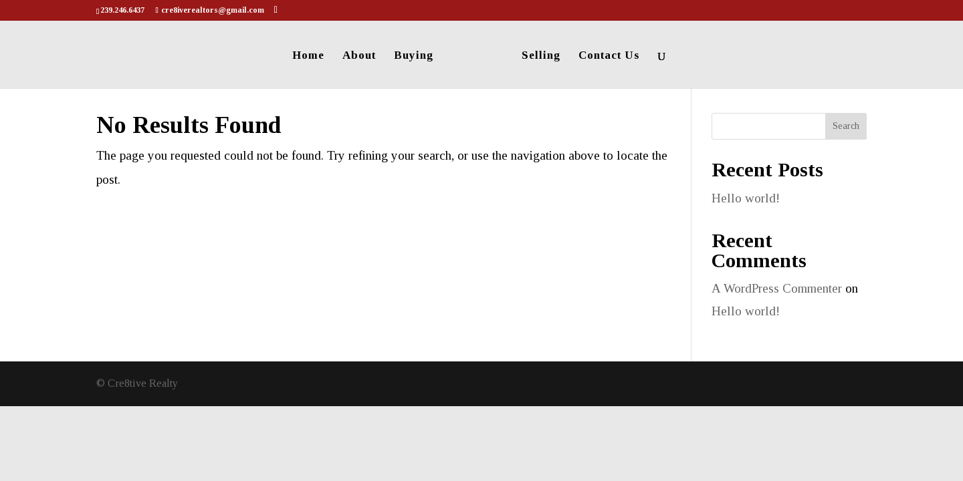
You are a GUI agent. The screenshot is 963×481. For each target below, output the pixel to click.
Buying (413, 56)
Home (308, 56)
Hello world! (746, 198)
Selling (541, 56)
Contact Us (608, 56)
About (359, 56)
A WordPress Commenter (777, 288)
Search (846, 126)
